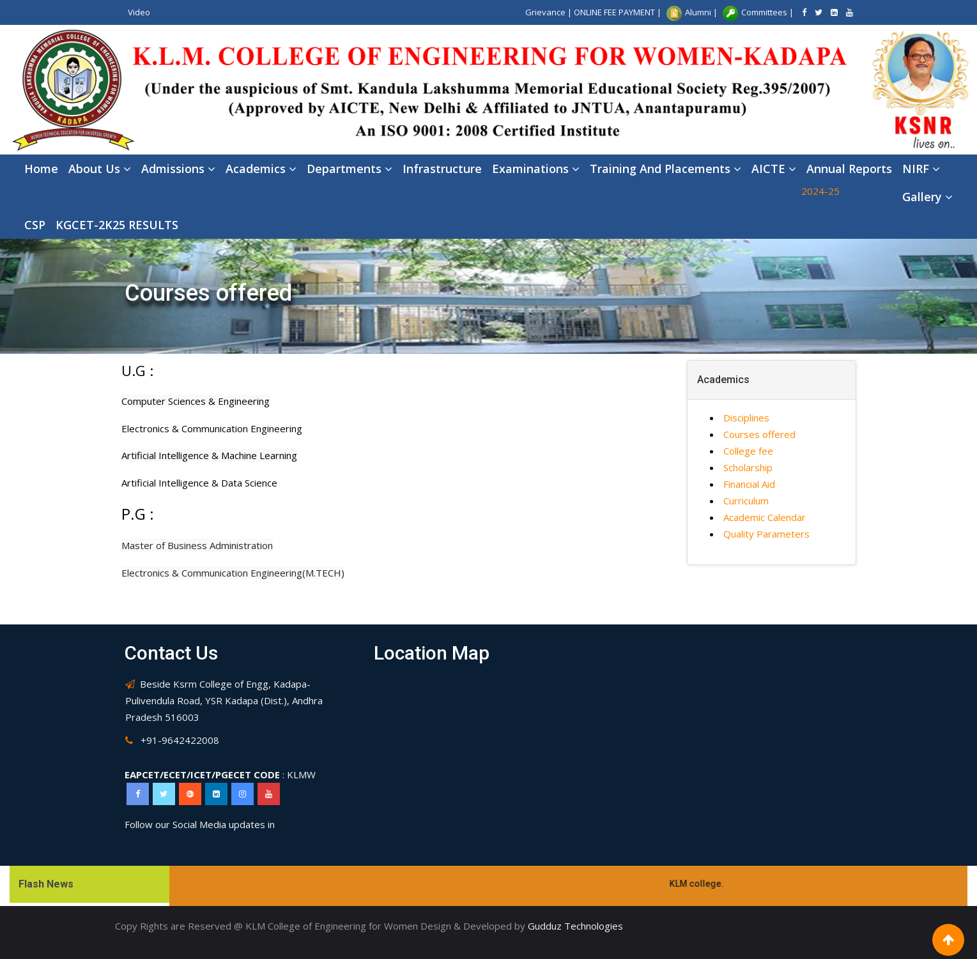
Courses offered (759, 434)
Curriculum (746, 500)
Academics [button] (261, 168)
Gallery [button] (927, 196)
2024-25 (820, 191)
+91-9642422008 (180, 740)
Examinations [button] (536, 168)
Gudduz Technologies (575, 925)
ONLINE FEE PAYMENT (614, 12)
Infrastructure (442, 168)
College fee (748, 450)
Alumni (698, 12)
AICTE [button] (773, 168)
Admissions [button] (178, 168)
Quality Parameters (766, 533)
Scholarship (748, 467)
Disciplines (746, 417)
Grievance (545, 12)
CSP (34, 224)
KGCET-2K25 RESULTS (117, 224)
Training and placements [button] (665, 168)
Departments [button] (349, 168)
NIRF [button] (921, 168)
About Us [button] (99, 168)
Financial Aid (749, 484)
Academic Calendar (764, 517)
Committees (764, 12)
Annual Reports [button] (849, 168)
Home (41, 168)
